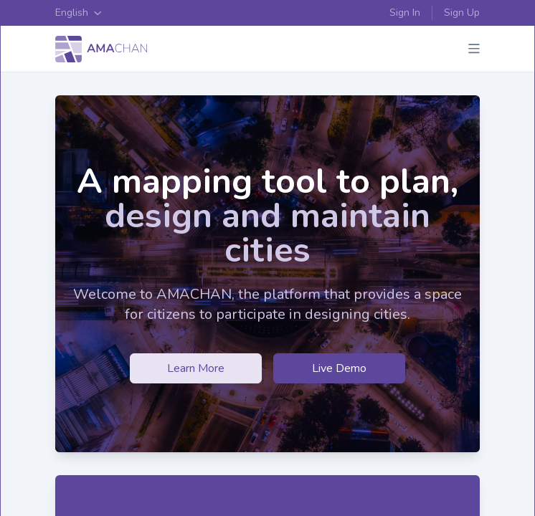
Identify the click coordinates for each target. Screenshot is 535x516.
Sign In (404, 12)
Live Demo (339, 368)
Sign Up (462, 12)
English (78, 12)
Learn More (195, 368)
